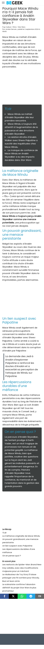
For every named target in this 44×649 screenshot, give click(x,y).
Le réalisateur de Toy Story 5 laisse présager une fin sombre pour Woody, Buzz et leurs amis (20, 577)
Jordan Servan (11, 29)
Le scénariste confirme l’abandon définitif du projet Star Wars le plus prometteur (19, 587)
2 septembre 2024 (32, 29)
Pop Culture (6, 27)
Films (15, 27)
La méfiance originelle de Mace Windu (21, 536)
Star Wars (21, 27)
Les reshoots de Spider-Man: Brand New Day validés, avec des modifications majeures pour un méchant (21, 567)
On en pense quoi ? (11, 555)
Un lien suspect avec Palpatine (17, 545)
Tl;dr (4, 532)
